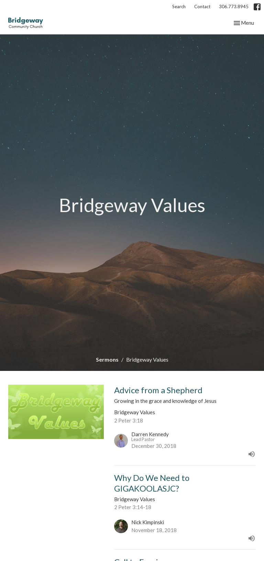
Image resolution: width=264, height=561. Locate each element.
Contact (202, 6)
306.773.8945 (234, 6)
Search (179, 6)
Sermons (107, 359)
